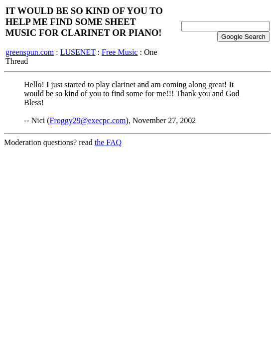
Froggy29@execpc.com (88, 120)
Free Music (120, 52)
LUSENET (78, 52)
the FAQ (108, 142)
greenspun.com (29, 52)
